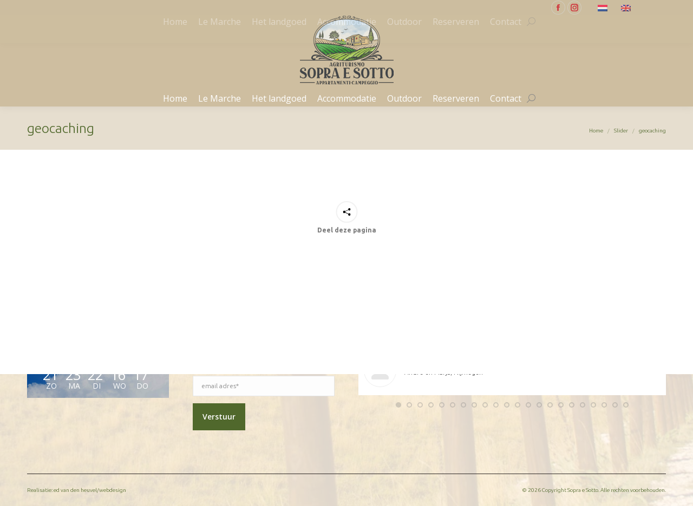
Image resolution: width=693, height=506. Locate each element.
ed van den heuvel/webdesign (90, 490)
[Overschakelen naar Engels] (627, 7)
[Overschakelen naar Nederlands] (604, 7)
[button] (398, 405)
